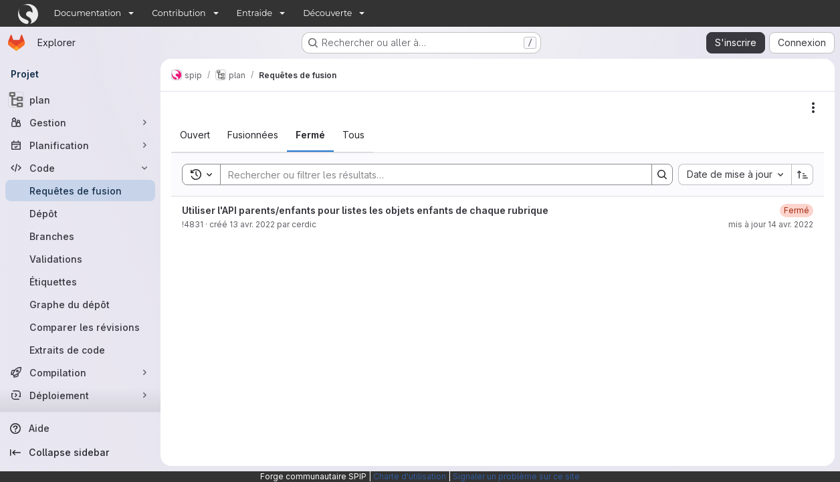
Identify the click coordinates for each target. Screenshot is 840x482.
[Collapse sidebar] (80, 452)
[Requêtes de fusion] (80, 190)
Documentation (88, 13)
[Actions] (813, 107)
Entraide (255, 13)
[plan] (80, 99)
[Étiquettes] (80, 281)
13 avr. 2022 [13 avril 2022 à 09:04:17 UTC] (252, 224)
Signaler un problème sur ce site (516, 476)
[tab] (195, 135)
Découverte (327, 13)
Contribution (178, 13)
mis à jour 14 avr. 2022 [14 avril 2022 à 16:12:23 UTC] (770, 224)
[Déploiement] (80, 395)
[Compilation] (80, 372)
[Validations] (80, 258)
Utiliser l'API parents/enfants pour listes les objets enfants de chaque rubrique (365, 210)
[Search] (429, 174)
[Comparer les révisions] (80, 327)
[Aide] (80, 428)
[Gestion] (80, 122)
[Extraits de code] (80, 349)
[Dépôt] (80, 213)
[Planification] (80, 145)
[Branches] (80, 236)
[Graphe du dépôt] (80, 304)
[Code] (80, 167)
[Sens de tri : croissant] (802, 174)
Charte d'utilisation (409, 476)
